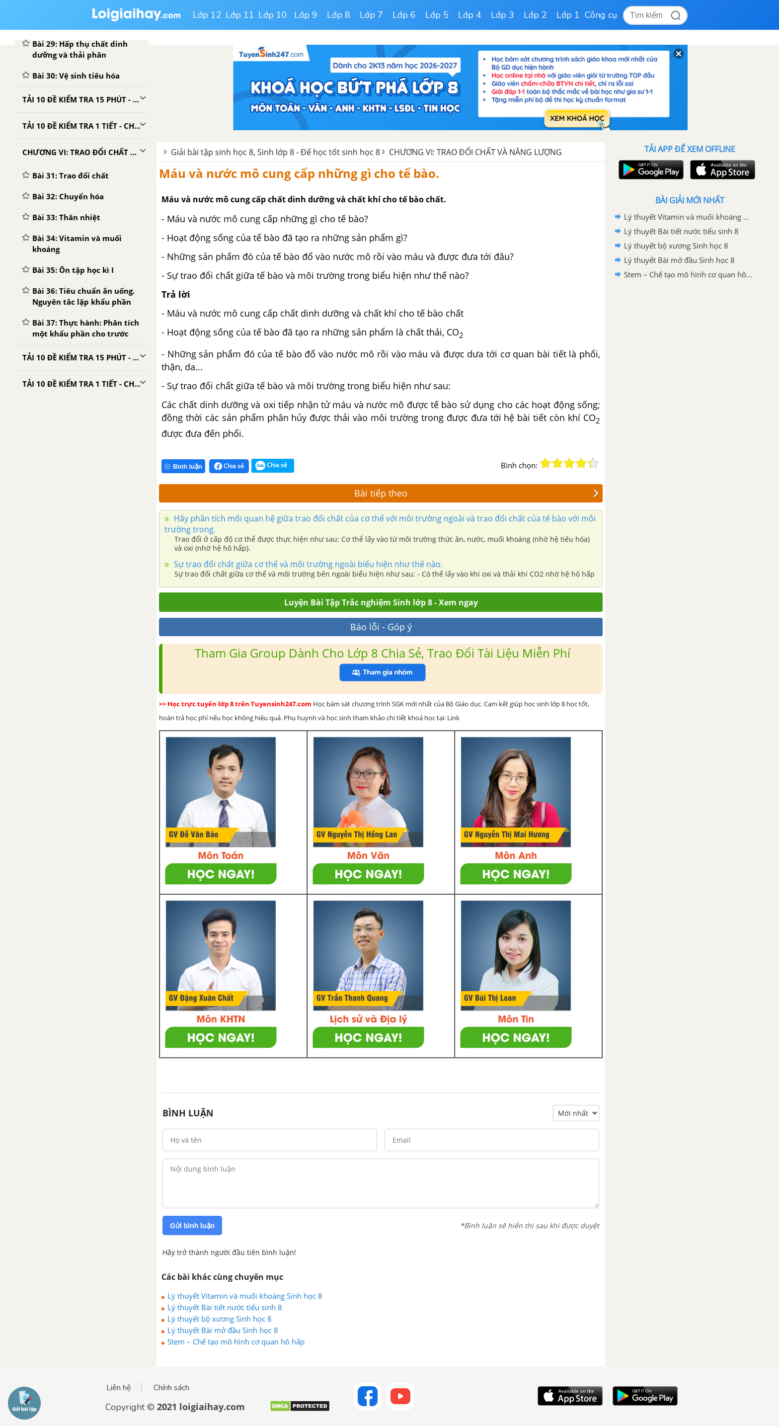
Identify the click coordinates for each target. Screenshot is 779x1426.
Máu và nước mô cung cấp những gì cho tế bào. (299, 173)
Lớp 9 (305, 15)
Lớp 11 (240, 15)
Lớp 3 (502, 15)
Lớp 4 (469, 15)
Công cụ (601, 15)
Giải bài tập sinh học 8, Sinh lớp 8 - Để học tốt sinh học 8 (275, 152)
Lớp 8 (338, 15)
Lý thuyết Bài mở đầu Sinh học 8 (222, 1330)
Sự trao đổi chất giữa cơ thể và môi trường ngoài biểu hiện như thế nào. (307, 564)
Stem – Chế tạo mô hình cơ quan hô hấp (236, 1341)
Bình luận (183, 466)
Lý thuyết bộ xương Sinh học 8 (219, 1319)
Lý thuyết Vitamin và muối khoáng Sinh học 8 (244, 1296)
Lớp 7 (371, 15)
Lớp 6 (404, 15)
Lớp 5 (437, 15)
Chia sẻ (229, 466)
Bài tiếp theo (476, 493)
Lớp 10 (272, 15)
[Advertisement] (689, 440)
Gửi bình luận (192, 1226)
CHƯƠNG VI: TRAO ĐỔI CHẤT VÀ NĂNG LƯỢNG (475, 152)
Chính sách (171, 1387)
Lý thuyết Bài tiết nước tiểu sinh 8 (224, 1307)
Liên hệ (118, 1387)
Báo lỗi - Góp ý (381, 627)
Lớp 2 (535, 15)
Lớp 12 (207, 15)
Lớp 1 (568, 15)
